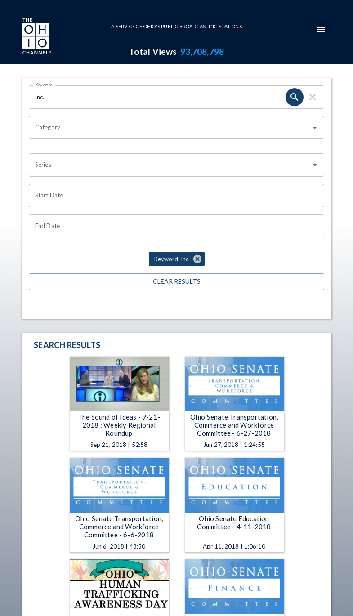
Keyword (44, 84)
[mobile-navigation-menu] (321, 30)
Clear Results (176, 282)
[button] (177, 259)
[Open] (314, 127)
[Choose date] (173, 195)
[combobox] (170, 127)
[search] (295, 97)
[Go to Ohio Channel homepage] (36, 37)
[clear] (313, 97)
